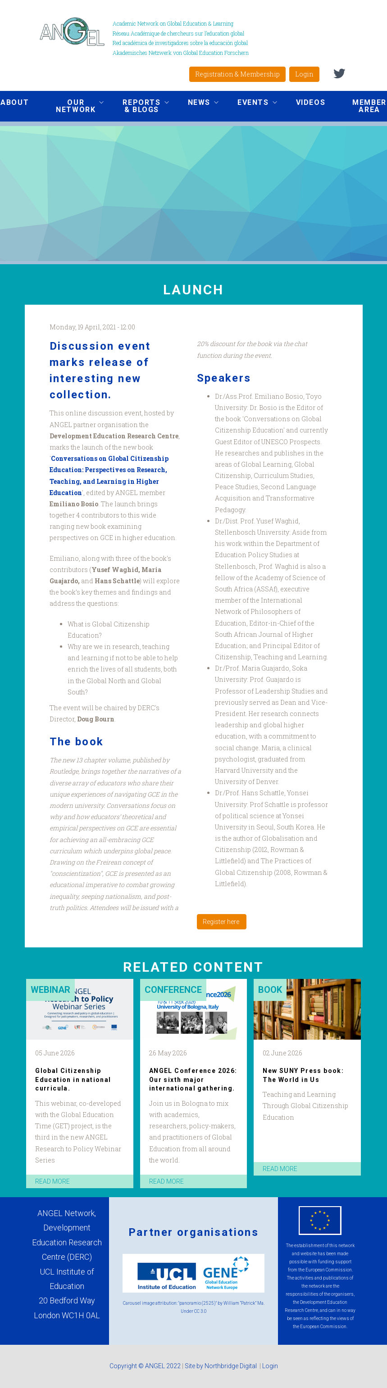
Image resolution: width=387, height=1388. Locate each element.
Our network (73, 106)
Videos (311, 102)
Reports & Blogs (138, 106)
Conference (173, 989)
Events (250, 103)
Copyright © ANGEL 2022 (145, 1366)
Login (304, 74)
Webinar (50, 989)
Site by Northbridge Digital (221, 1366)
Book (270, 989)
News (196, 103)
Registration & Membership (237, 74)
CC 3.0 (200, 1311)
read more (52, 1181)
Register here (222, 921)
